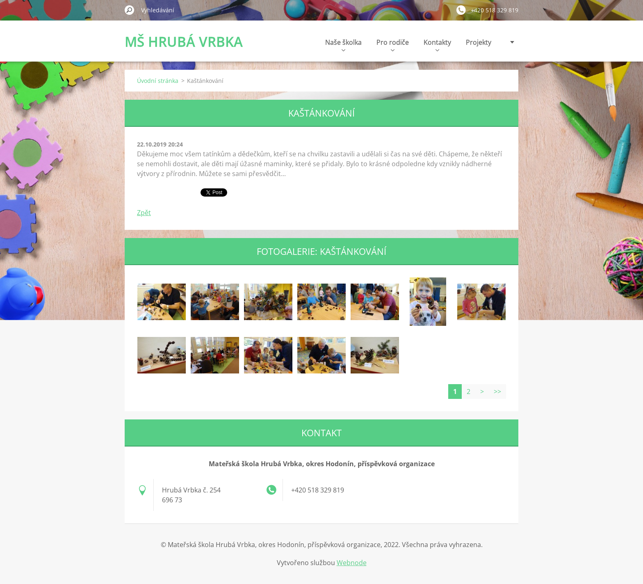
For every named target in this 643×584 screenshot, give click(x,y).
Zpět (144, 212)
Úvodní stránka (157, 81)
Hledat (130, 9)
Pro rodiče (392, 44)
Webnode (352, 562)
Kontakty (437, 44)
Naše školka (343, 44)
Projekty (478, 42)
